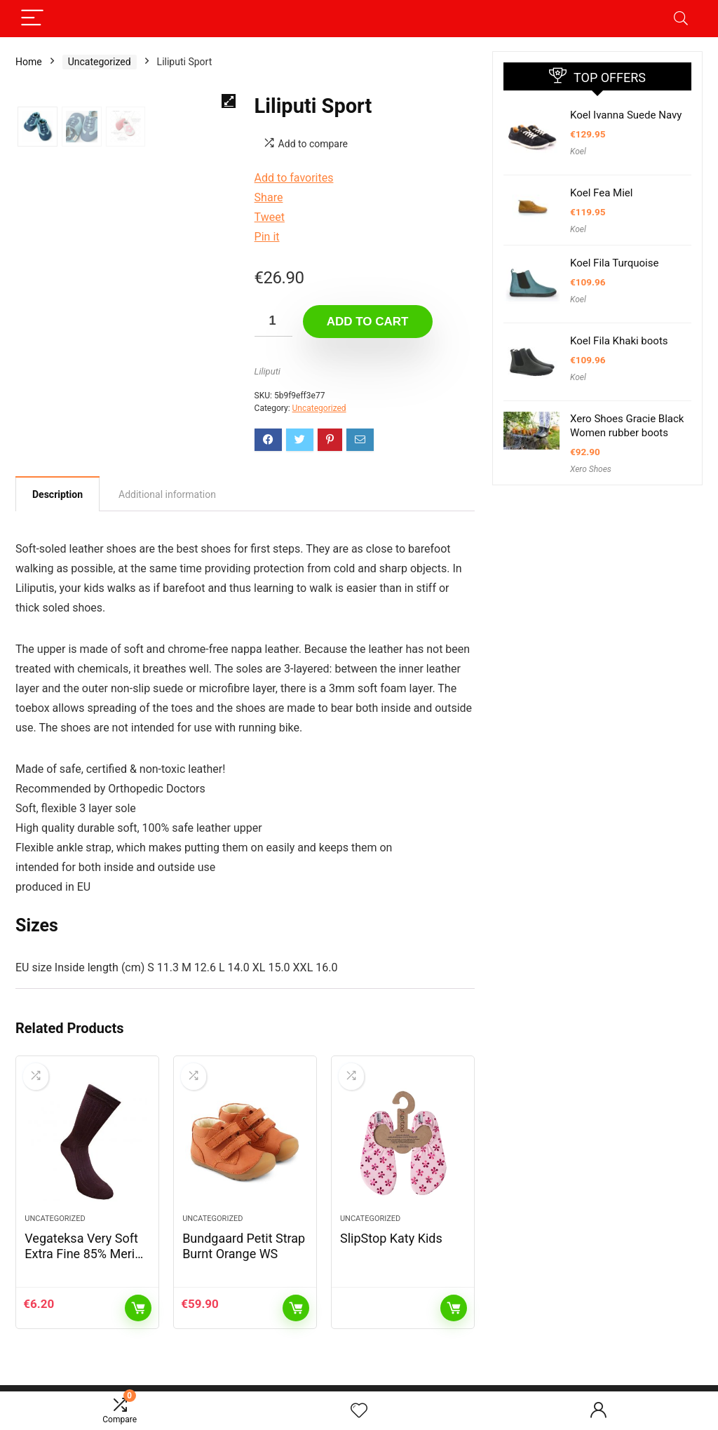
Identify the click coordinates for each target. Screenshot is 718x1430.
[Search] (681, 18)
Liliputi (267, 371)
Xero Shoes (590, 469)
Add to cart (368, 321)
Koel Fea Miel (601, 193)
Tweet (270, 217)
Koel (578, 151)
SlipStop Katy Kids (391, 1245)
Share (269, 197)
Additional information (167, 494)
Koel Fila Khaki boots (619, 341)
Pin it (267, 236)
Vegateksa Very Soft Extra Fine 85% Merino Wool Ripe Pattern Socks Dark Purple (87, 1268)
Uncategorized (99, 61)
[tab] (57, 493)
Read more (453, 1315)
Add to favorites (294, 177)
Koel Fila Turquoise (614, 263)
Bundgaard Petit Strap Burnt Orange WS (243, 1253)
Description (57, 494)
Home (28, 61)
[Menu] (32, 18)
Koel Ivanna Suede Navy (626, 115)
